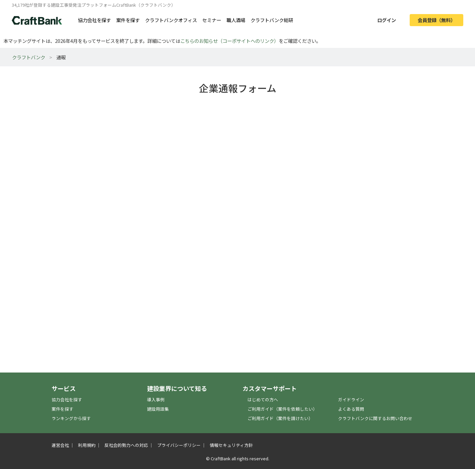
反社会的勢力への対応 (126, 445)
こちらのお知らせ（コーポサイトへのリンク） (229, 40)
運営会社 (60, 445)
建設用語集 (158, 409)
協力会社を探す (94, 19)
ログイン (386, 19)
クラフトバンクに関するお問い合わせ (375, 418)
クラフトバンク (28, 57)
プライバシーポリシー (179, 445)
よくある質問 (351, 409)
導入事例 (155, 399)
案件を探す (128, 19)
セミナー (211, 19)
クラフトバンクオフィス (171, 19)
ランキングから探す (71, 418)
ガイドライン (351, 399)
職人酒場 (235, 19)
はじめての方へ (263, 399)
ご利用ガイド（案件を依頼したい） (282, 409)
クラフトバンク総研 (272, 19)
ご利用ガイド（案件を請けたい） (280, 418)
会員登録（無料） (436, 19)
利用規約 (86, 445)
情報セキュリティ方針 (231, 445)
